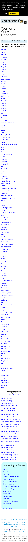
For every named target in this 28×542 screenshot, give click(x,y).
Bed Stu (3, 72)
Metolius (3, 237)
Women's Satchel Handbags (9, 429)
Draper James (5, 137)
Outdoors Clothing (14, 526)
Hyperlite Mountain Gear (9, 188)
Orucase (3, 273)
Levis (2, 215)
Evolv (2, 149)
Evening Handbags (8, 479)
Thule (3, 353)
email (24, 531)
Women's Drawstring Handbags (11, 422)
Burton (3, 98)
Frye (2, 166)
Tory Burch (4, 361)
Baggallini (4, 67)
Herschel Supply (6, 183)
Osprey (3, 278)
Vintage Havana (6, 378)
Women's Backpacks (7, 445)
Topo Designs (5, 358)
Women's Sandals (7, 524)
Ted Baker (4, 344)
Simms (3, 329)
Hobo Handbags (8, 491)
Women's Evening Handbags (10, 424)
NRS (2, 263)
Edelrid (3, 142)
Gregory (3, 171)
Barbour (3, 69)
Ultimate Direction (7, 368)
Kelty (2, 203)
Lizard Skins (5, 220)
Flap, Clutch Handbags (10, 481)
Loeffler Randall (6, 222)
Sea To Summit (5, 317)
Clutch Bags (6, 472)
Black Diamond (6, 79)
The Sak (3, 349)
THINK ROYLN (5, 351)
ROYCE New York (6, 312)
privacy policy (17, 531)
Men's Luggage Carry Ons (9, 405)
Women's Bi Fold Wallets (8, 459)
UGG (2, 365)
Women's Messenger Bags (9, 457)
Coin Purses (6, 474)
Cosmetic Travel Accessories (11, 477)
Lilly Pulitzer (5, 217)
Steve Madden (5, 339)
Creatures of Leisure (7, 123)
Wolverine (4, 385)
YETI (2, 387)
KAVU (3, 200)
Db (2, 127)
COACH (3, 110)
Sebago (3, 322)
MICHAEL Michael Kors (8, 239)
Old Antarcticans (18, 519)
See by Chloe (5, 324)
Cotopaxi (4, 120)
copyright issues (6, 531)
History (6, 521)
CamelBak (4, 101)
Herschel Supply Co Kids (8, 181)
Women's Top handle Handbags (11, 434)
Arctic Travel (17, 523)
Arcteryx (3, 59)
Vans (2, 373)
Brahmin (3, 89)
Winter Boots (16, 524)
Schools (10, 523)
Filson (3, 157)
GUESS (3, 174)
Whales (24, 523)
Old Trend (4, 266)
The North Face (6, 346)
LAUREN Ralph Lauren (8, 212)
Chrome (3, 108)
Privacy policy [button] (10, 9)
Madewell (4, 227)
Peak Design (5, 290)
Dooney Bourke (6, 135)
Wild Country (5, 382)
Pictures (9, 519)
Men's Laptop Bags (7, 403)
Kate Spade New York (7, 198)
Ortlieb (3, 268)
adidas (3, 52)
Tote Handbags (7, 503)
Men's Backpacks (14, 395)
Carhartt (3, 103)
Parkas (23, 524)
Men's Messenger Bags (8, 408)
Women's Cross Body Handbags (11, 419)
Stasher (3, 334)
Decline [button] (5, 13)
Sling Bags (6, 498)
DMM (2, 132)
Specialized (4, 331)
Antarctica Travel (14, 521)
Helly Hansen (5, 178)
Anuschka (4, 57)
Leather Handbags (8, 489)
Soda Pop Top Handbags (10, 501)
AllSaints (3, 55)
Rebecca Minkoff (6, 305)
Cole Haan (4, 115)
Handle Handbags (8, 484)
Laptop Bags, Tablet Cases (11, 486)
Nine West (4, 256)
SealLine (3, 319)
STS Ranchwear (6, 341)
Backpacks (6, 469)
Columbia (4, 118)
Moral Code (4, 242)
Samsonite (4, 314)
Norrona (3, 261)
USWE (3, 370)
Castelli (3, 106)
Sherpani (4, 327)
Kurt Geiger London (7, 208)
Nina (2, 254)
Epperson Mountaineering (9, 144)
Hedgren (4, 176)
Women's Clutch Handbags (9, 414)
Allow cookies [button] (13, 13)
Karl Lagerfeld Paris (7, 195)
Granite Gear (5, 169)
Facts (25, 519)
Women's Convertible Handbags (11, 417)
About (21, 530)
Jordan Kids (4, 193)
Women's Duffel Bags (7, 450)
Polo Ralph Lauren (7, 295)
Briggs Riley (4, 93)
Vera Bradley (5, 375)
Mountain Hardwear (7, 244)
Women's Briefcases (7, 447)
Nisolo (3, 259)
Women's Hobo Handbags (9, 426)
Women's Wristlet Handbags (10, 441)
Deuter (3, 130)
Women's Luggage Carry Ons (10, 455)
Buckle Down (5, 96)
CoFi (2, 113)
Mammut (4, 229)
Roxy (2, 310)
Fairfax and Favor (6, 154)
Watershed (4, 380)
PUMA (3, 297)
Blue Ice (3, 84)
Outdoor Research (7, 280)
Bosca (3, 86)
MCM (2, 234)
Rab (2, 302)
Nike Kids (4, 251)
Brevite (3, 91)
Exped (3, 152)
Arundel (3, 64)
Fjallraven (4, 161)
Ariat (2, 62)
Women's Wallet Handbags (9, 438)
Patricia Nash (5, 288)
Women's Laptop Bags (8, 452)
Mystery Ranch (5, 249)
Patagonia (4, 285)
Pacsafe (3, 283)
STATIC (3, 336)
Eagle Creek (4, 140)
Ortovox (3, 271)
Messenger (6, 494)
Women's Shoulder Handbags (10, 431)
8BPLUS (3, 50)
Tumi (2, 363)
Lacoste (3, 210)
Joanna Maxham (6, 191)
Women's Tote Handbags (9, 436)
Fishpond (4, 159)
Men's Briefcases (6, 398)
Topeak (3, 356)
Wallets (5, 506)
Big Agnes (4, 76)
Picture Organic (6, 293)
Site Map (3, 519)
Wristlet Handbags (8, 508)
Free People (5, 164)
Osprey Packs (5, 276)
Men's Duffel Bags (6, 401)
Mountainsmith (6, 246)
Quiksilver (4, 300)
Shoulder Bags (7, 496)
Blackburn (4, 81)
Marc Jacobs (5, 232)
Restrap (3, 307)
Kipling (3, 205)
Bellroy (3, 74)
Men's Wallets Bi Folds (8, 410)
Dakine (3, 125)
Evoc (2, 147)
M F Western (5, 225)
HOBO (3, 186)
